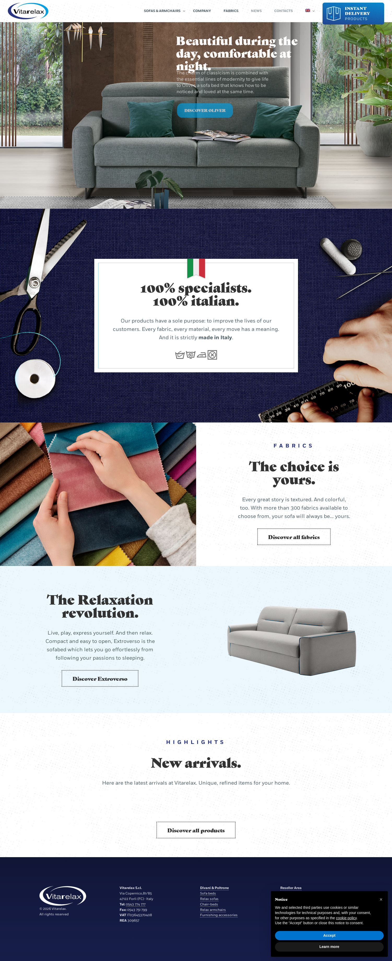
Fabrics (231, 11)
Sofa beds (208, 893)
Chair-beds (209, 904)
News (256, 11)
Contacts (283, 11)
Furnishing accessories (219, 915)
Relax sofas (209, 899)
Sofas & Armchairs (162, 11)
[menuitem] (307, 11)
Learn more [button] (329, 947)
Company (202, 11)
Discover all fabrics (294, 536)
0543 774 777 (135, 904)
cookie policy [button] (346, 918)
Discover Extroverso (100, 678)
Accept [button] (329, 935)
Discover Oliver (205, 116)
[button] (381, 899)
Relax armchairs (213, 910)
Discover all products (196, 830)
